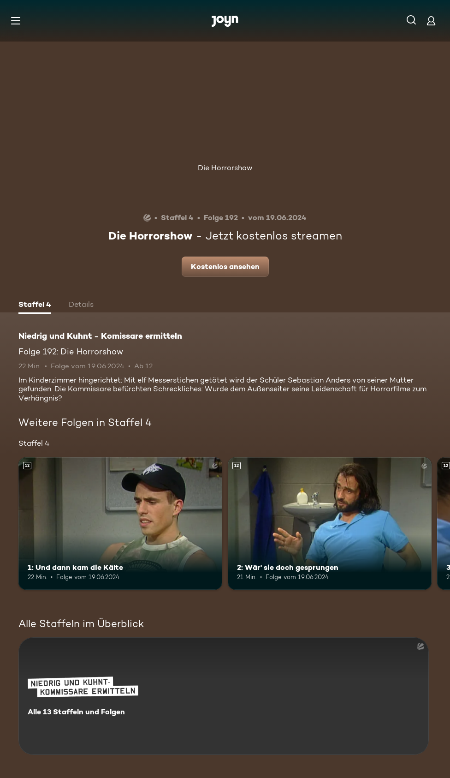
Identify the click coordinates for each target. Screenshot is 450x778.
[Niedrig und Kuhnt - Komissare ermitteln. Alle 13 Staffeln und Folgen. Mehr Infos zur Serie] (223, 696)
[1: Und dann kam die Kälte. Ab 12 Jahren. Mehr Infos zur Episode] (120, 523)
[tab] (35, 305)
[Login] (431, 20)
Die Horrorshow (225, 167)
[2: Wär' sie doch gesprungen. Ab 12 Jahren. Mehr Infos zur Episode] (330, 523)
